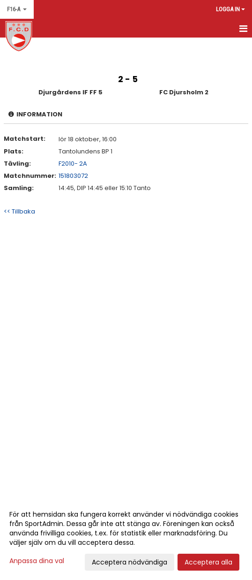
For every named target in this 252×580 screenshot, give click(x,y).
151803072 (73, 175)
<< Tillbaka (19, 211)
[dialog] (126, 538)
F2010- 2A (73, 163)
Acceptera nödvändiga (129, 562)
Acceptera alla (208, 562)
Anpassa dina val (36, 561)
